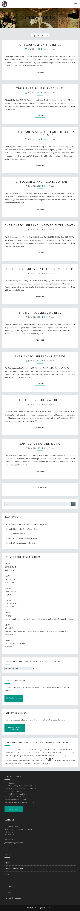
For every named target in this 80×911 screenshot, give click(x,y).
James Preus (49, 49)
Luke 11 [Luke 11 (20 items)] (40, 753)
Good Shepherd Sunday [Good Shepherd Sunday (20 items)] (52, 750)
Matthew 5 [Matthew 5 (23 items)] (51, 753)
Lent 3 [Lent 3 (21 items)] (32, 753)
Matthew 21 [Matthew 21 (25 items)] (63, 753)
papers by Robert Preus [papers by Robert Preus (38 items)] (27, 756)
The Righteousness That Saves (40, 88)
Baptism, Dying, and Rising (40, 443)
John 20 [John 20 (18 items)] (13, 753)
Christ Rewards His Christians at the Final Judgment (27, 524)
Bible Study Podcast (13, 898)
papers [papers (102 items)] (15, 755)
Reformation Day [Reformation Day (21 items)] (18, 760)
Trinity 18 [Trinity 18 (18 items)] (39, 763)
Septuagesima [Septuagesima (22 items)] (64, 760)
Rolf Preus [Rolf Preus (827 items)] (52, 759)
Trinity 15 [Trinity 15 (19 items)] (34, 763)
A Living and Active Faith (15, 533)
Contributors (10, 886)
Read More (40, 72)
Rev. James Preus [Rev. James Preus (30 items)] (28, 760)
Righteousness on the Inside (40, 44)
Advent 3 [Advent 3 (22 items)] (17, 750)
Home (7, 874)
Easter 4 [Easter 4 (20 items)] (28, 750)
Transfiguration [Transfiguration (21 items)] (9, 763)
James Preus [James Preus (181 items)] (65, 749)
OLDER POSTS (40, 487)
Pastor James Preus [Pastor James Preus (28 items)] (59, 756)
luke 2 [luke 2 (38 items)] (36, 753)
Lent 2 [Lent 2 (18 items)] (28, 753)
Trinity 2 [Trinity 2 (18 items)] (20, 763)
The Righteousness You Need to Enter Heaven (40, 225)
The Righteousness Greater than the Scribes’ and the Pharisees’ (40, 133)
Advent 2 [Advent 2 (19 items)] (12, 750)
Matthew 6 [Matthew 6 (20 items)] (57, 753)
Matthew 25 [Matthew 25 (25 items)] (8, 756)
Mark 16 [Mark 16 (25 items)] (45, 753)
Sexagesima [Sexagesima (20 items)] (72, 760)
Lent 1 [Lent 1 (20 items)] (24, 753)
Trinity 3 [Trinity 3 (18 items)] (24, 763)
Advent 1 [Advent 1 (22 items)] (7, 750)
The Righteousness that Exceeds (40, 356)
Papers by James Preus (14, 868)
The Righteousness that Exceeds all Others (40, 269)
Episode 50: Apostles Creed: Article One (21, 529)
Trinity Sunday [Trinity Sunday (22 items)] (46, 763)
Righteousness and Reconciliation (40, 181)
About (7, 880)
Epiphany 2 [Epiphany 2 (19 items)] (43, 750)
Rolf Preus (49, 186)
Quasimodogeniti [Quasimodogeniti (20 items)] (9, 760)
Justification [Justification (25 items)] (19, 753)
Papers (7, 863)
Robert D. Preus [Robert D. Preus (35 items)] (40, 760)
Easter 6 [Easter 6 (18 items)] (37, 750)
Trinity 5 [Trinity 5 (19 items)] (29, 763)
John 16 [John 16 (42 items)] (8, 753)
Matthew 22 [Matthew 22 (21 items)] (71, 753)
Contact (8, 892)
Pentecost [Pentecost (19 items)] (67, 756)
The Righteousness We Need (40, 312)
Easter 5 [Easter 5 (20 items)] (32, 750)
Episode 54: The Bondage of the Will (20, 543)
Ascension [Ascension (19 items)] (22, 750)
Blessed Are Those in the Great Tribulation (23, 538)
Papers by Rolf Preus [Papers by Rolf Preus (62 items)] (44, 755)
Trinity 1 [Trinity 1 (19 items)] (15, 763)
